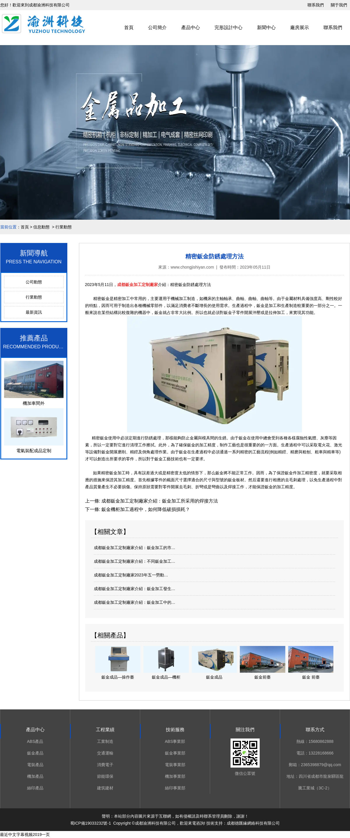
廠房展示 (299, 27)
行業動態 (34, 297)
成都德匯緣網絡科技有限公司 (253, 823)
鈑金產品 (35, 753)
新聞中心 (266, 27)
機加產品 (35, 776)
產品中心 (190, 27)
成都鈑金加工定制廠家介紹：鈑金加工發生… (134, 588)
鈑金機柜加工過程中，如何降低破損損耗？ (145, 509)
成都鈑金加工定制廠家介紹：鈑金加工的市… (134, 547)
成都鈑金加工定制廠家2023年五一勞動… (131, 575)
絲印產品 (35, 788)
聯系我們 (315, 5)
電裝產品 (35, 764)
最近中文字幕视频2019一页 (25, 834)
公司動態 (34, 282)
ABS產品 (35, 741)
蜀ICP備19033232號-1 (90, 823)
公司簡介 (157, 27)
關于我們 (339, 5)
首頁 (128, 27)
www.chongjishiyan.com (192, 267)
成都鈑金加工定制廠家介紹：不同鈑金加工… (134, 561)
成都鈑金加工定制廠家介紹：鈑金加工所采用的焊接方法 (159, 500)
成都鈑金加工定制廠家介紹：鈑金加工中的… (134, 602)
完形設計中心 (228, 27)
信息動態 (41, 227)
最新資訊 (34, 312)
